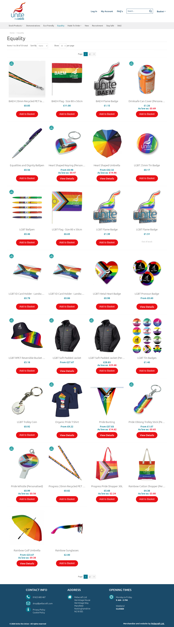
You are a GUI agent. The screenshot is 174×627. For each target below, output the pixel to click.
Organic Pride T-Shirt (67, 421)
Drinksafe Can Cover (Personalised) (148, 101)
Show (56, 45)
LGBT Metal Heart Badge (107, 293)
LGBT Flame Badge (107, 229)
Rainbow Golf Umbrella (27, 550)
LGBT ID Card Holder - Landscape (27, 293)
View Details (67, 178)
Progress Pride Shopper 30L (107, 486)
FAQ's (120, 11)
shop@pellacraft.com (43, 603)
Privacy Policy (39, 609)
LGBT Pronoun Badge (147, 293)
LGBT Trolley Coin (27, 421)
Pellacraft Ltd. (157, 623)
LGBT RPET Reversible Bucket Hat (28, 357)
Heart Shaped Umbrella (107, 165)
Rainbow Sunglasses (67, 550)
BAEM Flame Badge (107, 101)
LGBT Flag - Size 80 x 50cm (67, 229)
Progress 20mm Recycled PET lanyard (70, 486)
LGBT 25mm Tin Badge (147, 165)
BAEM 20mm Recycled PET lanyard (28, 101)
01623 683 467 (39, 597)
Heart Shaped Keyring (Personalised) (69, 165)
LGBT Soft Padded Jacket (67, 357)
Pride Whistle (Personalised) (27, 486)
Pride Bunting (107, 421)
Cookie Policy (39, 612)
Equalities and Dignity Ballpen (27, 165)
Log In (94, 11)
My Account (107, 11)
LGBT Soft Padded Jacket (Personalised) (111, 357)
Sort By (33, 45)
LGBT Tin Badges (146, 357)
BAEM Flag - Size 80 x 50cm (67, 101)
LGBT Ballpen (27, 229)
